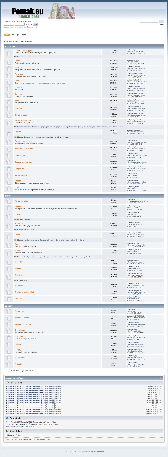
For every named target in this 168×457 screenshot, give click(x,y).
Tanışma (18, 207)
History (18, 350)
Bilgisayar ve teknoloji (24, 292)
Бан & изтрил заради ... (31, 57)
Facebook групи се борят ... (137, 102)
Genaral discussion (23, 324)
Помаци (18, 87)
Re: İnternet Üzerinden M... (136, 292)
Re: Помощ (132, 188)
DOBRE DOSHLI (133, 62)
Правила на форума (24, 51)
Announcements (22, 318)
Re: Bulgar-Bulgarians (135, 351)
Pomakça (19, 223)
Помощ (18, 188)
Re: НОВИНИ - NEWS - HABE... (138, 82)
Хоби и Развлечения (24, 149)
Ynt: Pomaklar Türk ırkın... (136, 224)
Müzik (17, 235)
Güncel (18, 269)
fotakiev (137, 336)
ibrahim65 (138, 66)
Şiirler (25, 280)
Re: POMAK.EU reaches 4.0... (137, 318)
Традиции (59, 127)
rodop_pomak (139, 206)
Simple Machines (87, 451)
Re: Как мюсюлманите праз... (137, 142)
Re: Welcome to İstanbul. (136, 262)
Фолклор (65, 127)
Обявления (20, 155)
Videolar (18, 262)
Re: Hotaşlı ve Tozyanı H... (136, 245)
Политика (19, 74)
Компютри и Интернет (24, 162)
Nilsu (54, 422)
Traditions (19, 337)
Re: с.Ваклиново (133, 175)
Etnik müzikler (80, 240)
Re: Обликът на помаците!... (137, 88)
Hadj (136, 153)
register (28, 21)
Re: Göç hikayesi (133, 251)
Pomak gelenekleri (41, 257)
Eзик (17, 101)
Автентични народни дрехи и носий (43, 127)
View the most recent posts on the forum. (20, 426)
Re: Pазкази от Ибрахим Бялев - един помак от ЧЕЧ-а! (25, 386)
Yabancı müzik (70, 240)
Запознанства (21, 115)
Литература (27, 127)
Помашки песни (29, 137)
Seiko (137, 180)
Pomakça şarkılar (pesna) (32, 240)
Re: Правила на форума (136, 51)
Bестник (18, 81)
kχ (136, 356)
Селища (120, 127)
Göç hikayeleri (71, 257)
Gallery (18, 344)
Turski (137, 243)
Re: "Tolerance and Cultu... (136, 364)
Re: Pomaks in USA (134, 331)
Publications (20, 358)
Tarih (17, 244)
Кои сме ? (19, 94)
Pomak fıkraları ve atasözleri (57, 257)
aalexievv (138, 130)
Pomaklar (92, 257)
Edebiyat (18, 275)
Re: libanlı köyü (133, 214)
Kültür (17, 251)
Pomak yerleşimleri (82, 257)
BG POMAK (139, 73)
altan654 (138, 233)
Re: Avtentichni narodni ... (136, 132)
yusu (136, 362)
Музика (18, 132)
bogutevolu (138, 273)
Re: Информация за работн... (137, 182)
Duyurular (19, 214)
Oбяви (17, 61)
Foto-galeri (19, 285)
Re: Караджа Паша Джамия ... (138, 169)
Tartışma (18, 299)
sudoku (137, 222)
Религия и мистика (23, 141)
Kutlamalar (27, 219)
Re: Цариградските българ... (137, 108)
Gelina (137, 147)
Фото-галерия (21, 175)
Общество (19, 169)
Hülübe (137, 297)
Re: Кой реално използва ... (137, 75)
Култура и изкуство (23, 121)
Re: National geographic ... (136, 344)
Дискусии (19, 68)
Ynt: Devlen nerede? (134, 298)
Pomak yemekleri (29, 257)
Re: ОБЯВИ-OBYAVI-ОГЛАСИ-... (138, 155)
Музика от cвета (52, 137)
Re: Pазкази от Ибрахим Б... (137, 121)
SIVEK (137, 140)
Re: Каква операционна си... (137, 162)
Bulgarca (26, 230)
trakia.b (137, 212)
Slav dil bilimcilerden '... (135, 268)
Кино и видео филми (75, 127)
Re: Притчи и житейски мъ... (137, 149)
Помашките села (102, 127)
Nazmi (137, 260)
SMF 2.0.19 (69, 451)
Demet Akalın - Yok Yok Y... (136, 235)
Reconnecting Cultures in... (136, 357)
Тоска (137, 50)
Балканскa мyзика (40, 137)
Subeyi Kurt (139, 349)
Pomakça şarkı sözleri (47, 240)
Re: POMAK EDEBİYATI (135, 275)
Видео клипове (63, 137)
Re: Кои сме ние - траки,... (136, 95)
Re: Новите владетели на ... (137, 324)
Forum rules (20, 311)
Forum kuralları (21, 201)
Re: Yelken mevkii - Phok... (136, 285)
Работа (18, 181)
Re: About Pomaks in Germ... (137, 338)
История (18, 108)
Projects (18, 364)
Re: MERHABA (133, 207)
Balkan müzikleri (60, 240)
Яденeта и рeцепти (89, 127)
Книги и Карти (112, 127)
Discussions (20, 330)
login (22, 21)
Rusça (32, 230)
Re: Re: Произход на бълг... (137, 68)
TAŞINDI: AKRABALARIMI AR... (138, 201)
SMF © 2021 (77, 451)
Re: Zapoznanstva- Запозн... (137, 115)
